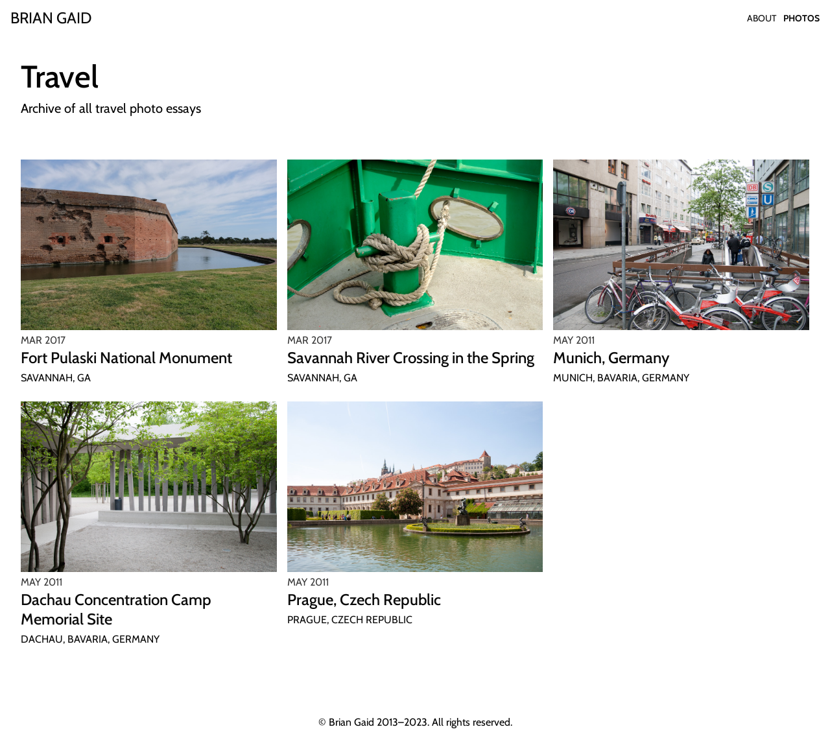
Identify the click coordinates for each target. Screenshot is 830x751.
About (761, 18)
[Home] (50, 18)
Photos (801, 18)
